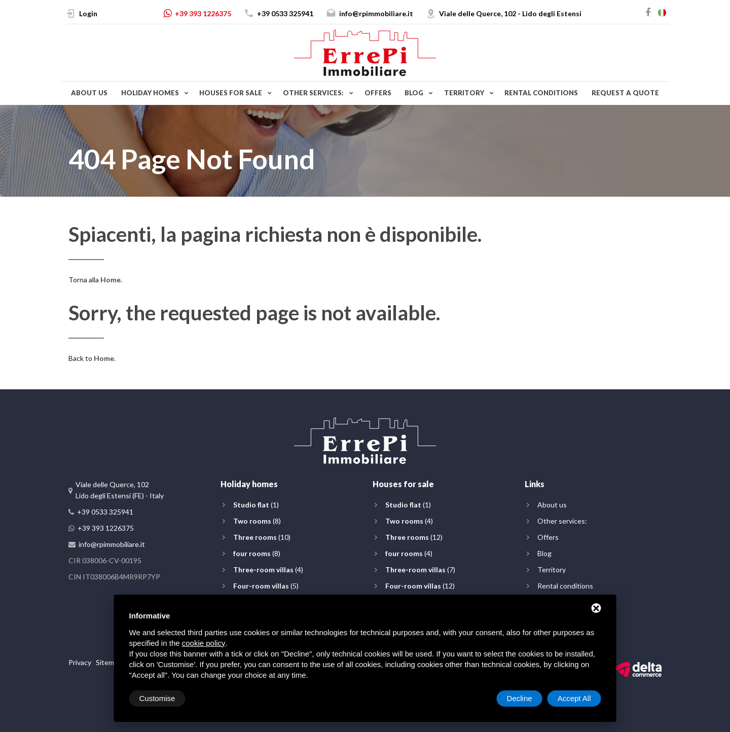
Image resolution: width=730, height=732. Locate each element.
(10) (261, 537)
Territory (464, 93)
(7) (420, 569)
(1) (256, 504)
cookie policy (204, 643)
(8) (257, 521)
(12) (414, 537)
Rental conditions (541, 93)
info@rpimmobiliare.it (376, 13)
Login (88, 13)
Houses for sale (230, 93)
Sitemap (109, 662)
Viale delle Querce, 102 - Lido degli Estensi (510, 13)
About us (89, 93)
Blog (414, 93)
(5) (266, 585)
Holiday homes (150, 93)
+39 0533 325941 (285, 13)
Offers (377, 93)
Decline (519, 698)
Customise (157, 698)
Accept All (574, 698)
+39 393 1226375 (203, 13)
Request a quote (625, 93)
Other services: (313, 93)
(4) (268, 569)
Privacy (79, 662)
